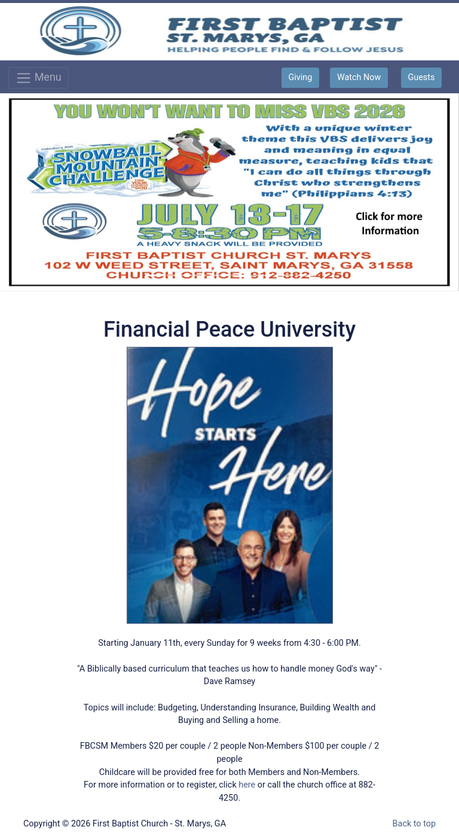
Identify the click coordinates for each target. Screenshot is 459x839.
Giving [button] (301, 77)
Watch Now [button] (359, 77)
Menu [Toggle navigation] (39, 78)
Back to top (414, 824)
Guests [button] (421, 77)
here (246, 785)
